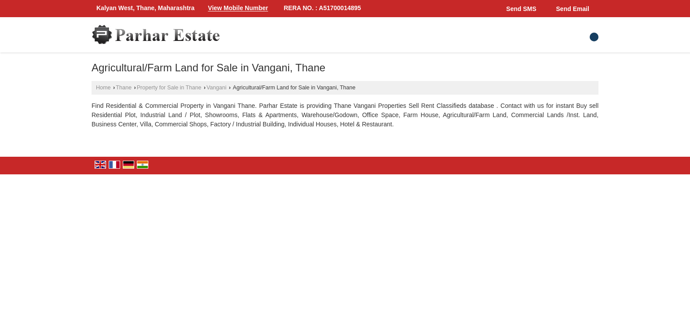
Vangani (216, 88)
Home (103, 88)
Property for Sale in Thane (169, 88)
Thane (124, 88)
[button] (238, 8)
